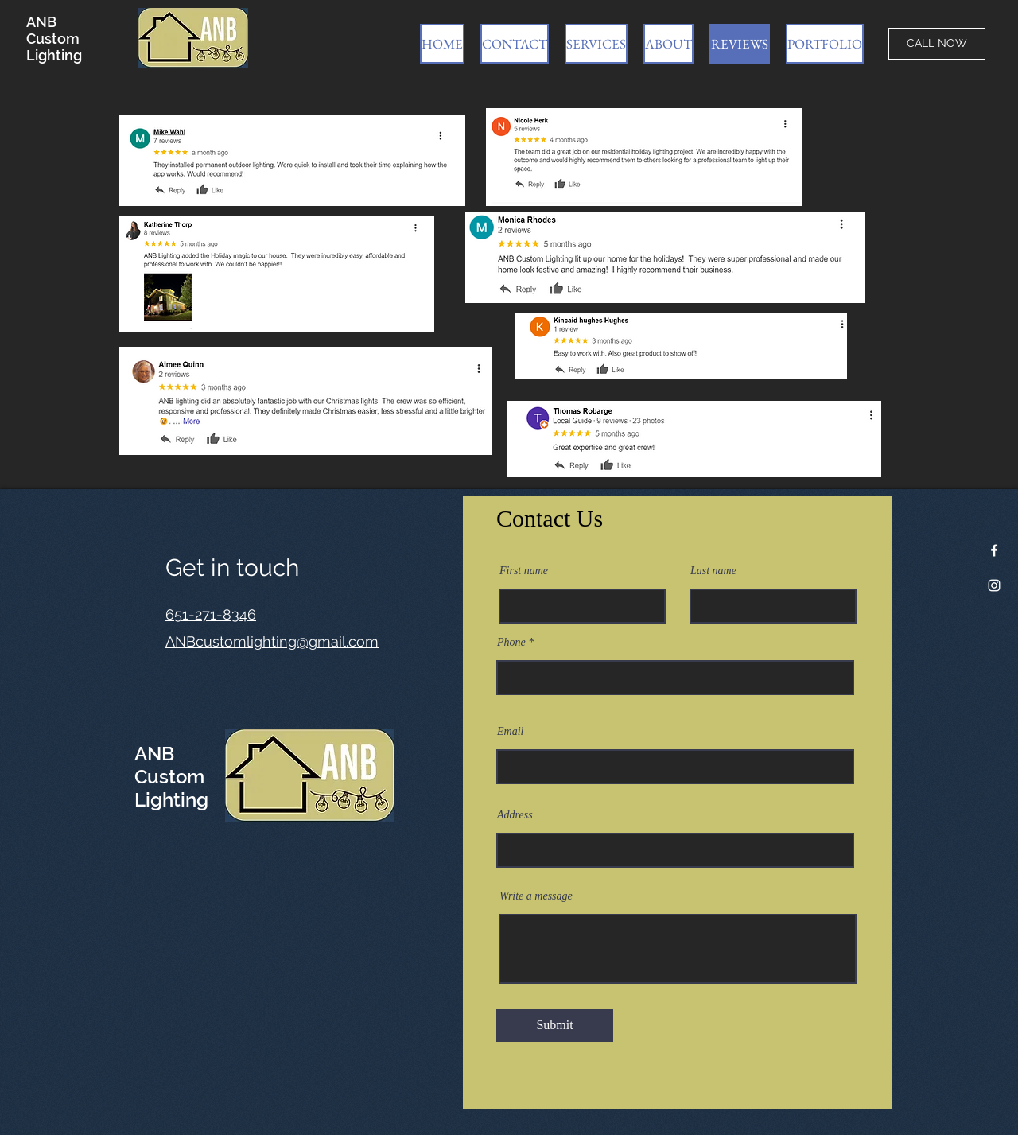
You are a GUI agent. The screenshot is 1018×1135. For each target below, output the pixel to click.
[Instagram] (994, 585)
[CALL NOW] (936, 44)
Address (515, 815)
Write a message (536, 896)
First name (523, 571)
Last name (713, 571)
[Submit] (554, 1025)
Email (510, 731)
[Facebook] (994, 550)
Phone (511, 642)
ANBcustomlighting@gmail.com (272, 641)
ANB (41, 22)
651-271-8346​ (210, 614)
